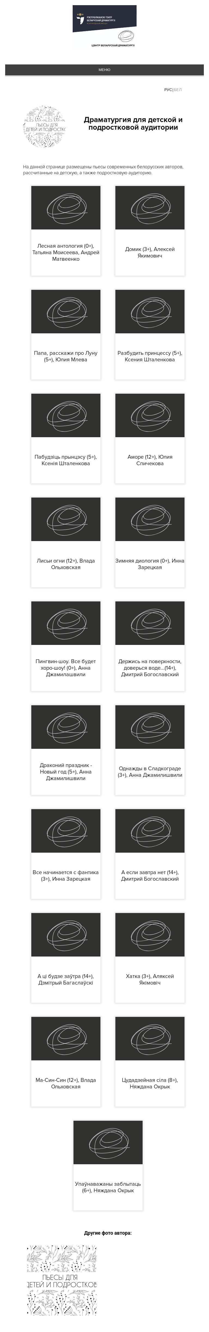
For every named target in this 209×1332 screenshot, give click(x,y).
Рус (168, 89)
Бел (178, 89)
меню (104, 70)
